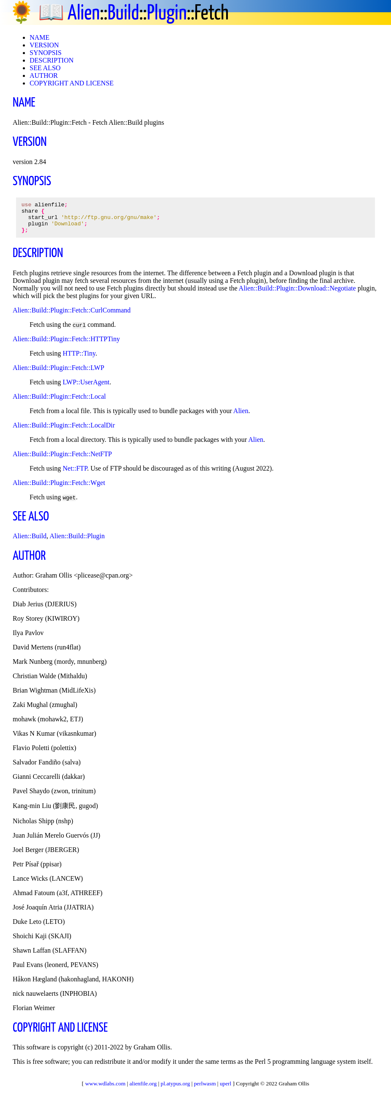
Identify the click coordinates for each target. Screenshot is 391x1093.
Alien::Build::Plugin (77, 542)
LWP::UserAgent (86, 388)
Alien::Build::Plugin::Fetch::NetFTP (62, 460)
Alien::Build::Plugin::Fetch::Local (59, 402)
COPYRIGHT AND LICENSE (72, 83)
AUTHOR (44, 75)
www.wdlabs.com (105, 1083)
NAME (39, 37)
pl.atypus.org (175, 1083)
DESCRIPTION (52, 60)
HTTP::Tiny (79, 359)
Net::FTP (75, 474)
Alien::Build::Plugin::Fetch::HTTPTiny (66, 345)
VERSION (44, 45)
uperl (225, 1083)
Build (123, 14)
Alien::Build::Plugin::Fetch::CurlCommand (72, 316)
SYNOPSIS (46, 52)
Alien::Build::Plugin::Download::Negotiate (297, 294)
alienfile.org (143, 1083)
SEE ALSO (45, 67)
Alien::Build (29, 542)
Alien (84, 14)
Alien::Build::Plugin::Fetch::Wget (59, 489)
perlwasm (205, 1083)
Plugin (167, 14)
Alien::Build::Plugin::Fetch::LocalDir (64, 431)
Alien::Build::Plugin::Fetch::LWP (58, 374)
